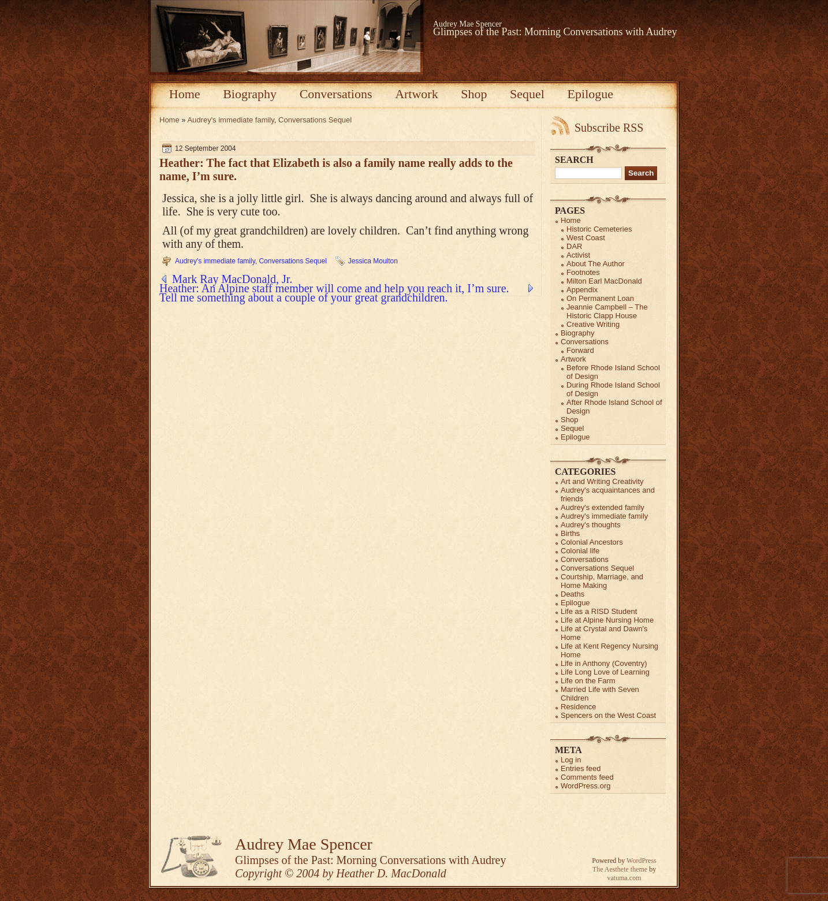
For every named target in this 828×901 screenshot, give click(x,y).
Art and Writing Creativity (602, 481)
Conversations (336, 94)
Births (570, 533)
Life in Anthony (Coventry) (604, 663)
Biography (250, 94)
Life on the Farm (588, 680)
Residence (578, 706)
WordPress (641, 861)
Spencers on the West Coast (608, 715)
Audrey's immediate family (230, 120)
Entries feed (581, 768)
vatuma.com (624, 878)
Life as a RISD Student (599, 611)
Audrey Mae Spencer (467, 24)
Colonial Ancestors (592, 542)
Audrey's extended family (602, 507)
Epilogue (590, 94)
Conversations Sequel (315, 120)
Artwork (416, 94)
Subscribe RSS (609, 127)
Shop (474, 94)
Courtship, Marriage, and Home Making (602, 581)
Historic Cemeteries (599, 229)
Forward (580, 350)
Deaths (572, 594)
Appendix (582, 289)
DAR (574, 246)
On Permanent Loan (600, 298)
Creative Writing (593, 324)
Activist (578, 255)
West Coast (585, 237)
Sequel (527, 94)
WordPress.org (585, 785)
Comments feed (587, 777)
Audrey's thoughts (591, 524)
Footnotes (583, 272)
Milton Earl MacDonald (604, 281)
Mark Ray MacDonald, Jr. (232, 279)
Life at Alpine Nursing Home (607, 620)
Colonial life (580, 550)
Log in (571, 759)
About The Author (595, 263)
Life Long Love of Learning (605, 672)
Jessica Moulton (373, 261)
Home (184, 94)
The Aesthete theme (619, 869)
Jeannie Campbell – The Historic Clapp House (607, 311)
